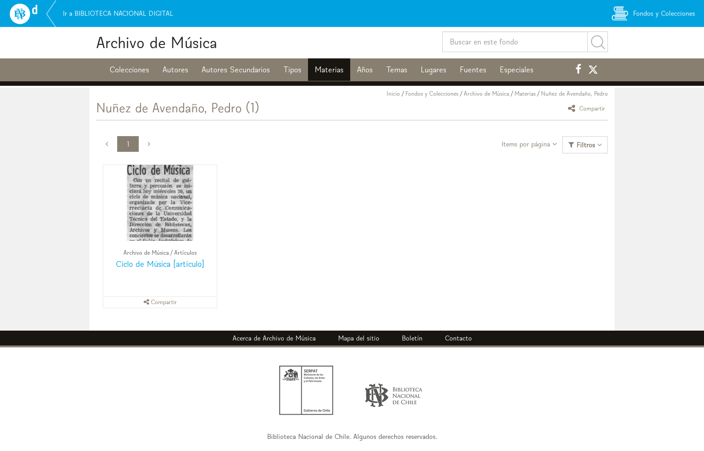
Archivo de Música (156, 42)
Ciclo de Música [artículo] (160, 264)
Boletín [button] (412, 338)
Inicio (393, 93)
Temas (396, 70)
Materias (329, 70)
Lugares (433, 70)
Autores (175, 70)
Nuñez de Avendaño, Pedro (574, 93)
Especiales (516, 70)
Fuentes (473, 70)
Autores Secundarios (236, 70)
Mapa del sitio (358, 338)
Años (365, 70)
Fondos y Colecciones (431, 93)
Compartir (588, 108)
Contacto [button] (458, 338)
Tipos (292, 70)
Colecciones (129, 70)
